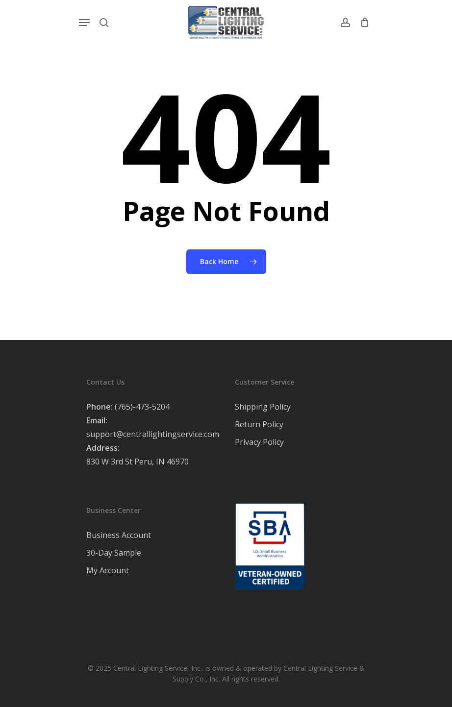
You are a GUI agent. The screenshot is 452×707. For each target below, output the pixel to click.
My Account (107, 570)
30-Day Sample (113, 552)
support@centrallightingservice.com (152, 434)
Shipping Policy (263, 406)
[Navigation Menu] (84, 22)
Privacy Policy (259, 442)
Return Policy (259, 424)
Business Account (118, 535)
